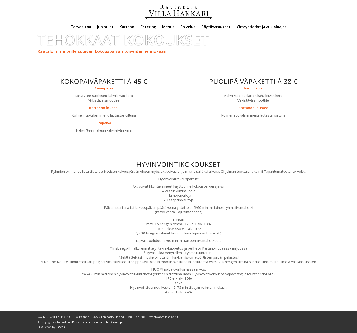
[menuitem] (81, 27)
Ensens (60, 327)
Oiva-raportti (119, 322)
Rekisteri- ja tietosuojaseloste (90, 322)
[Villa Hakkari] (178, 10)
